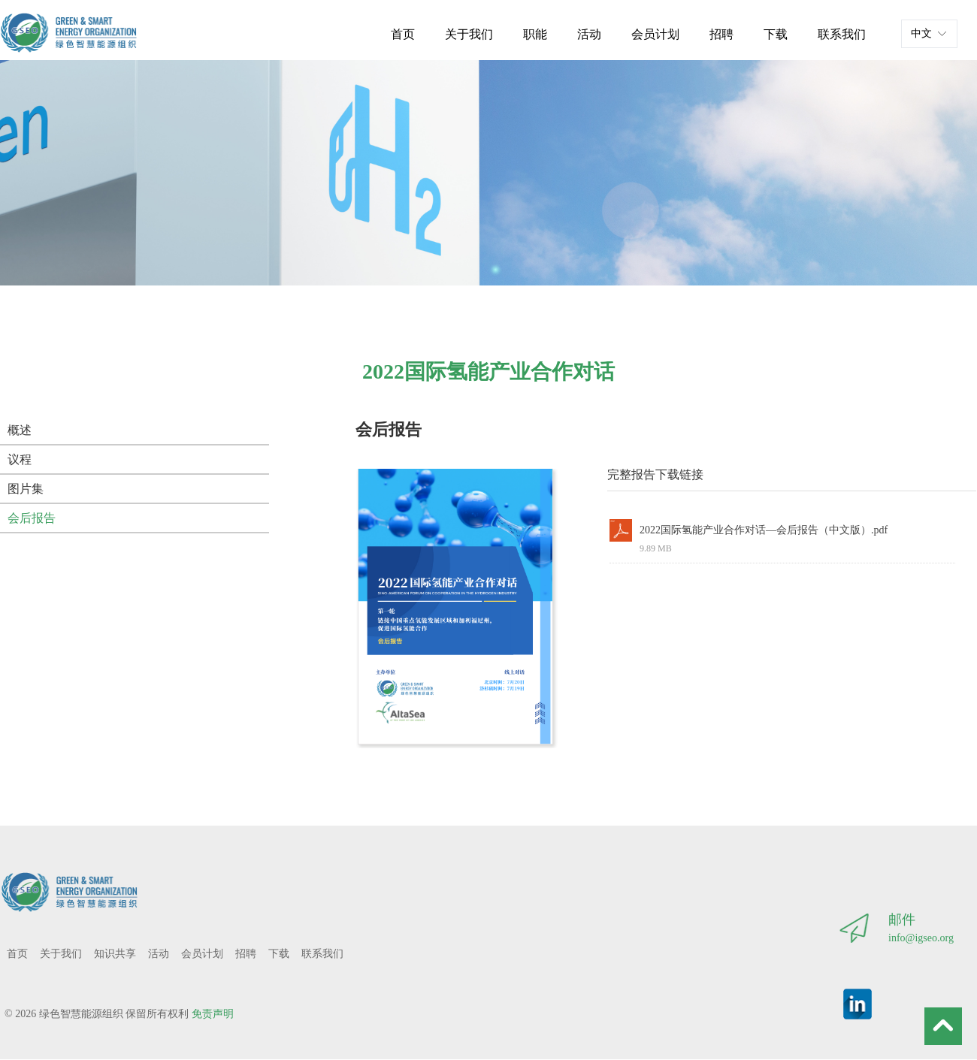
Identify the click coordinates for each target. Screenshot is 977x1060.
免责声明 (213, 1013)
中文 (921, 33)
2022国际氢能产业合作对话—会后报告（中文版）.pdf (764, 530)
